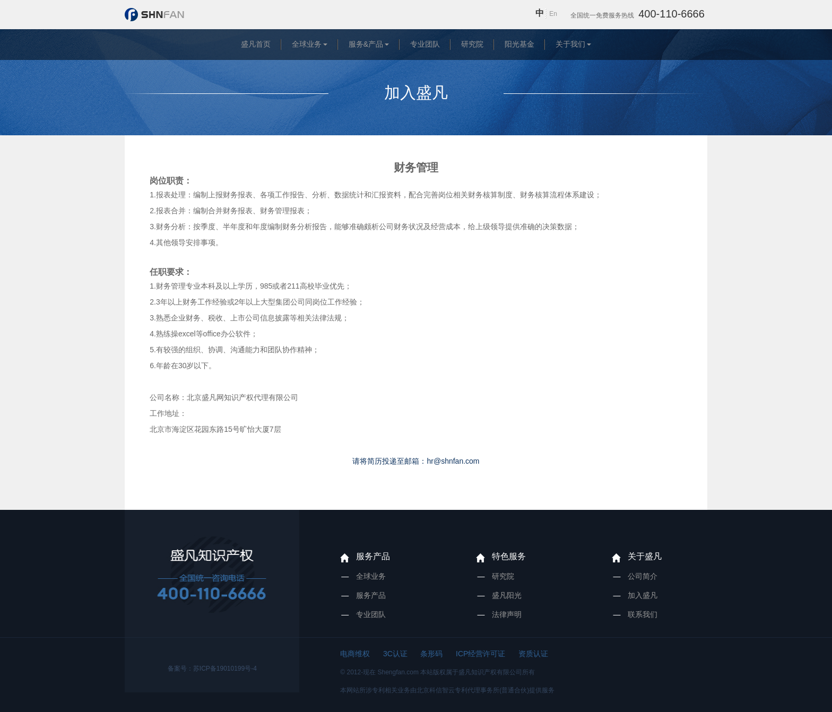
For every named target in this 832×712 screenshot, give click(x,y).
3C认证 (395, 653)
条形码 (431, 653)
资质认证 (533, 653)
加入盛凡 (642, 595)
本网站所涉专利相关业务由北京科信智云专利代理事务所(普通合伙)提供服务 (447, 690)
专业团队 (425, 44)
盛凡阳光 (507, 595)
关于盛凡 (645, 556)
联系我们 (642, 614)
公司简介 (642, 576)
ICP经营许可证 (480, 653)
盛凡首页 (256, 44)
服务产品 (373, 556)
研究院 (472, 44)
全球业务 (307, 44)
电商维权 (355, 653)
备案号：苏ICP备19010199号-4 (212, 668)
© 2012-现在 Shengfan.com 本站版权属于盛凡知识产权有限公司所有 (437, 672)
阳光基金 (519, 44)
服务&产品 (366, 44)
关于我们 (570, 44)
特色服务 (509, 556)
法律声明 (507, 614)
